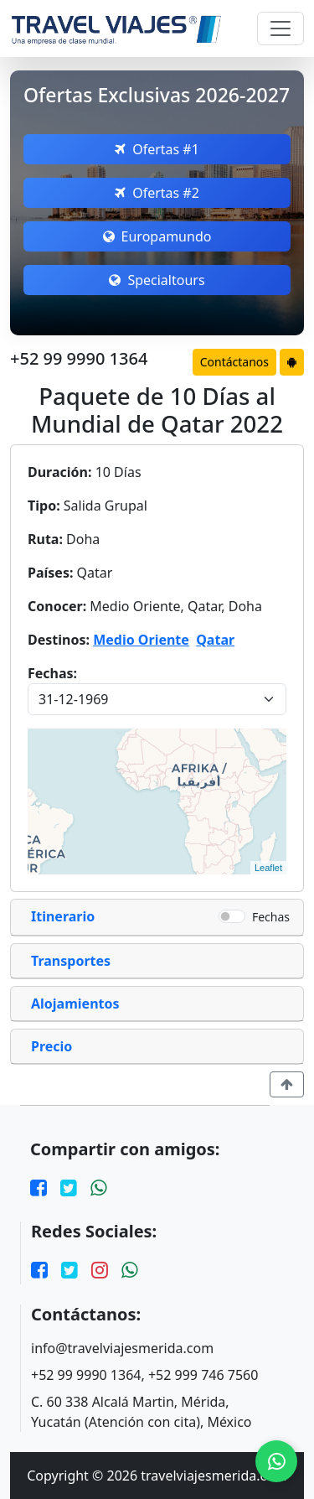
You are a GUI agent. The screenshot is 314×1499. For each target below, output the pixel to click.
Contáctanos (234, 362)
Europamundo (157, 236)
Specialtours (156, 280)
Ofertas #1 (157, 149)
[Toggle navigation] (280, 28)
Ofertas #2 (157, 193)
